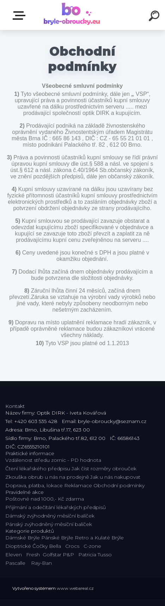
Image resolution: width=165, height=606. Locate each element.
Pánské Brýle (57, 537)
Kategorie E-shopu (20, 15)
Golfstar (52, 554)
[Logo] (72, 15)
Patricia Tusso (95, 554)
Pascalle (15, 563)
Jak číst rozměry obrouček (104, 468)
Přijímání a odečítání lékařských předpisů (55, 507)
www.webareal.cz (75, 588)
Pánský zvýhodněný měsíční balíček (48, 524)
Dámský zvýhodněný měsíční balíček (49, 515)
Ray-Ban (41, 563)
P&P (68, 554)
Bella (55, 546)
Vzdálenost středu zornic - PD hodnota (53, 460)
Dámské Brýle (22, 537)
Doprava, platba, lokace (34, 485)
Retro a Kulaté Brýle (99, 537)
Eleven (13, 554)
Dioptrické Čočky (26, 546)
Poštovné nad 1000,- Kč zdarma (44, 498)
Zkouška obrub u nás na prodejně (47, 477)
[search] (155, 17)
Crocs (72, 546)
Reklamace (78, 485)
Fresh (33, 554)
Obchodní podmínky (119, 485)
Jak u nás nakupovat (115, 477)
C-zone (92, 546)
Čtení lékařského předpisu (37, 468)
